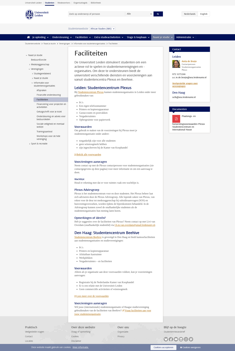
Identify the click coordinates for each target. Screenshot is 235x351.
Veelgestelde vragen (34, 331)
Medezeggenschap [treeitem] (38, 64)
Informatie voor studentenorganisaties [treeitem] (43, 84)
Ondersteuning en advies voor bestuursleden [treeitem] (51, 118)
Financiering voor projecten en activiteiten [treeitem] (51, 106)
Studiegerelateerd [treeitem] (41, 73)
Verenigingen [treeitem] (35, 69)
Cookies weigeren (192, 347)
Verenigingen (64, 43)
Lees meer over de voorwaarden (92, 296)
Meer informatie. (81, 347)
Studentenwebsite (32, 43)
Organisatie (123, 331)
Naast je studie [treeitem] (33, 55)
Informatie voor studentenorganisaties (89, 43)
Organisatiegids (80, 2)
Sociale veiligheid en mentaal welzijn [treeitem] (50, 125)
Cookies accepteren (163, 347)
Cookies (75, 336)
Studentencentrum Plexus (91, 92)
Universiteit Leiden (33, 2)
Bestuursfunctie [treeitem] (38, 59)
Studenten (49, 2)
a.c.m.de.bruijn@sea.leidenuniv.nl (189, 77)
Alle (129, 13)
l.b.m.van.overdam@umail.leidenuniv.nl (135, 225)
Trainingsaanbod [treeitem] (44, 131)
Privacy (121, 336)
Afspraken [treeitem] (41, 90)
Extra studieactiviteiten (107, 37)
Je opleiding (39, 37)
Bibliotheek (96, 2)
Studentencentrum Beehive (88, 237)
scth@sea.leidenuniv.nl (184, 97)
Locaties (29, 341)
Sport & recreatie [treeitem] (37, 143)
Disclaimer (76, 341)
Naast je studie (161, 37)
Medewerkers (63, 2)
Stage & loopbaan (136, 37)
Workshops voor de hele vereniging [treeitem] (48, 138)
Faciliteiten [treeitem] (42, 99)
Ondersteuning (60, 37)
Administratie (183, 37)
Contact (29, 336)
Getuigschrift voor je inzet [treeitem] (49, 111)
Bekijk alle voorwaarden (88, 154)
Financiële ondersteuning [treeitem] (49, 94)
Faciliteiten (81, 37)
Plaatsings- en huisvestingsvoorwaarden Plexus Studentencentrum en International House (188, 123)
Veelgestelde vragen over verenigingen (185, 85)
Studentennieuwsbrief (174, 331)
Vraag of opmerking (80, 331)
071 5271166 (178, 74)
